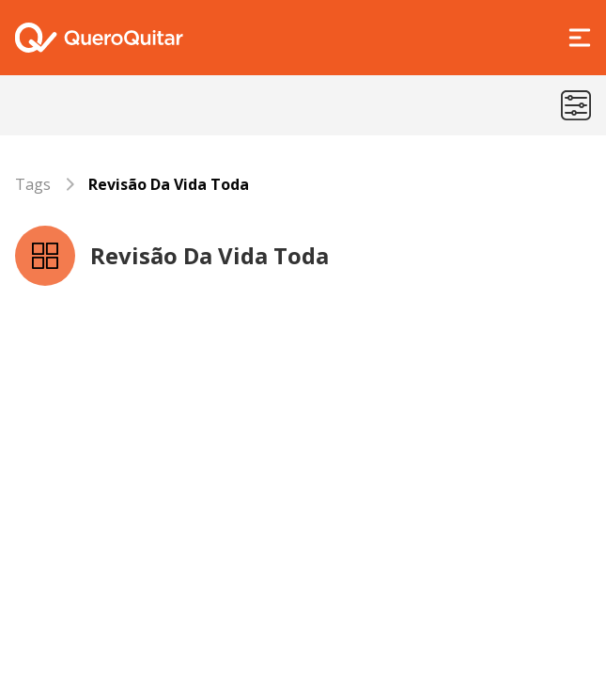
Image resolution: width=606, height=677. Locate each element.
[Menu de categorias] (576, 105)
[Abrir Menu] (579, 37)
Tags (33, 184)
